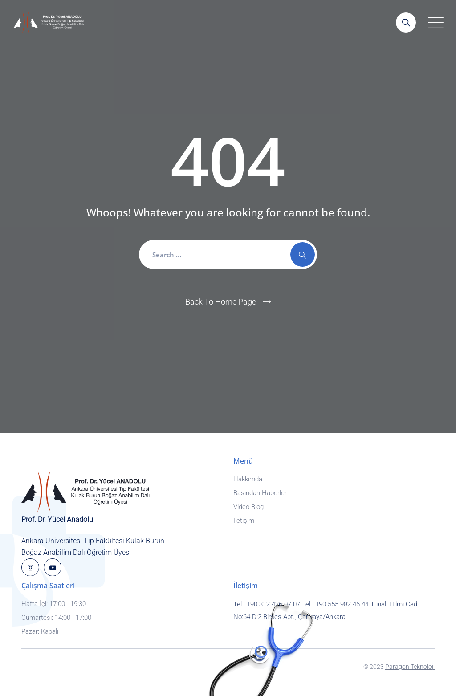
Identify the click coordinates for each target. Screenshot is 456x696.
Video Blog (248, 507)
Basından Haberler (260, 493)
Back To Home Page (220, 301)
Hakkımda (247, 479)
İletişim (243, 521)
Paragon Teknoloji (410, 666)
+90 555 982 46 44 (342, 604)
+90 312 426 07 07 (273, 604)
